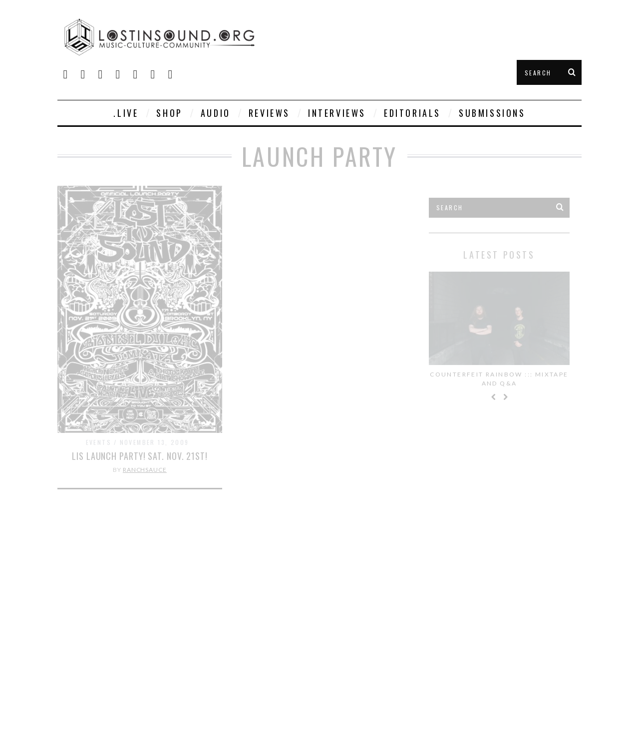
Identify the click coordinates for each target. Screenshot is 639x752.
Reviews (269, 112)
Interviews (337, 112)
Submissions (492, 112)
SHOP (169, 112)
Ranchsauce (145, 469)
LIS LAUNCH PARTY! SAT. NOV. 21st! (140, 455)
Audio (216, 112)
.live (125, 112)
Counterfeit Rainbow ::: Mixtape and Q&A (499, 379)
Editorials (412, 112)
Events (98, 442)
